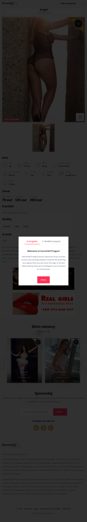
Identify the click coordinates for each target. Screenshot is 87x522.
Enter (43, 279)
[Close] (65, 239)
